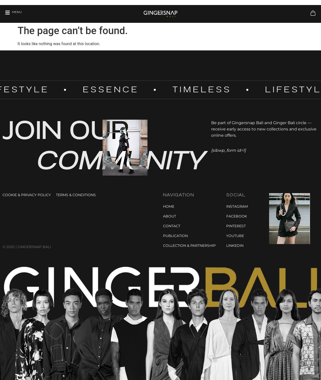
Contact (171, 226)
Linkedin (235, 245)
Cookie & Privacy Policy (27, 195)
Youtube (235, 236)
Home (168, 206)
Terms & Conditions (76, 195)
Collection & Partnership (189, 245)
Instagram (237, 206)
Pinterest (236, 226)
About (169, 216)
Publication (175, 236)
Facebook (236, 216)
